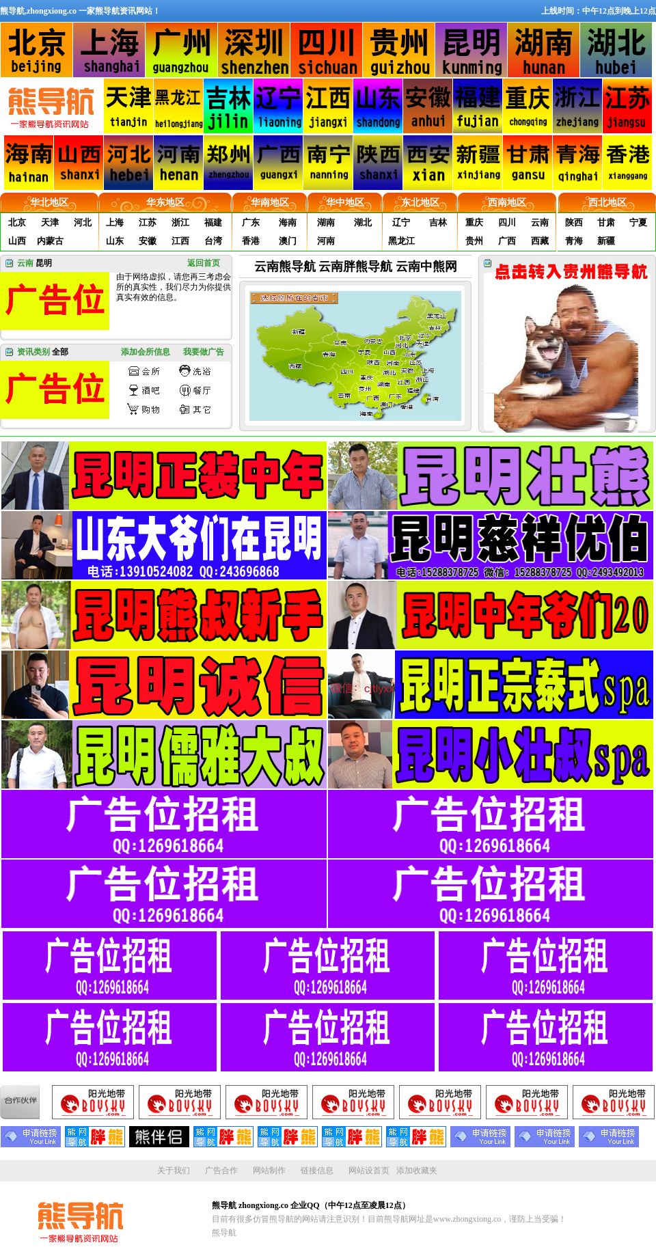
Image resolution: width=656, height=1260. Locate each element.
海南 (288, 222)
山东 (115, 241)
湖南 (326, 222)
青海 (574, 241)
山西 (17, 241)
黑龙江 (401, 241)
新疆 (606, 241)
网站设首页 (369, 1170)
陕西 (574, 222)
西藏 (540, 241)
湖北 (363, 222)
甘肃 (606, 222)
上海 (115, 222)
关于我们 (173, 1170)
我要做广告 (203, 352)
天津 (50, 222)
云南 (540, 222)
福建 (213, 222)
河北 (83, 222)
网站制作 (269, 1170)
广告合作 (221, 1170)
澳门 (288, 241)
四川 (507, 222)
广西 (507, 241)
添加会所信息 (145, 352)
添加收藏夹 (416, 1170)
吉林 (438, 222)
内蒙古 (50, 241)
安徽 (147, 241)
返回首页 (203, 263)
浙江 (180, 222)
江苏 (147, 222)
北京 (17, 222)
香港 (251, 241)
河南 (326, 241)
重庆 (474, 222)
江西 (180, 241)
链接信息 (317, 1170)
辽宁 (401, 222)
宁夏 (638, 222)
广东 (251, 222)
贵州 (474, 241)
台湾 (213, 241)
